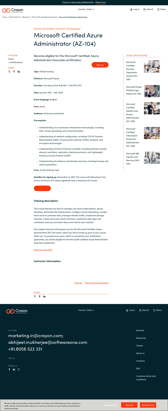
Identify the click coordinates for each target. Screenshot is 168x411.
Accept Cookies (148, 405)
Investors (140, 360)
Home (5, 17)
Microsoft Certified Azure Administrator (73, 17)
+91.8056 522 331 (25, 348)
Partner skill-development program (44, 17)
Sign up (100, 64)
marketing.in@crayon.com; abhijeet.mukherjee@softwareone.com (47, 338)
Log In (134, 9)
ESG (138, 368)
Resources (141, 337)
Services (140, 330)
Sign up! (78, 282)
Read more (100, 2)
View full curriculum (43, 249)
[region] (84, 405)
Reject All (129, 405)
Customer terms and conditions (146, 377)
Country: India (86, 9)
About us (140, 353)
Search (148, 9)
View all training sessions (97, 282)
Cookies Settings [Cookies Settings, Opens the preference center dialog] (110, 405)
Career (139, 345)
